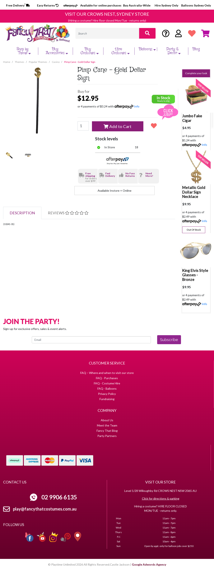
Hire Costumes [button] (121, 51)
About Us (107, 420)
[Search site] (147, 33)
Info (136, 106)
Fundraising (107, 399)
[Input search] (107, 33)
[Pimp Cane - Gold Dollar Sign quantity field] (83, 126)
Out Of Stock (194, 229)
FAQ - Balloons (107, 388)
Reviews (68, 213)
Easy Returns (48, 5)
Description (22, 213)
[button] (154, 125)
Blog (196, 49)
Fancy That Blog (107, 430)
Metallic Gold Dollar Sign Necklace (193, 192)
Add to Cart (117, 126)
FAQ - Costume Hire (107, 383)
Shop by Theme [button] (24, 51)
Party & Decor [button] (174, 51)
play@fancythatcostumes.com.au (44, 508)
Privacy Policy (107, 394)
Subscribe (169, 339)
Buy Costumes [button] (90, 51)
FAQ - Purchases (107, 378)
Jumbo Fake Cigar (192, 118)
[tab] (22, 213)
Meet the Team (107, 425)
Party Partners (107, 436)
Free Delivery (18, 5)
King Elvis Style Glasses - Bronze (195, 275)
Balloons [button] (148, 49)
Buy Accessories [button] (57, 51)
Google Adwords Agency (149, 564)
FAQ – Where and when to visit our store (107, 373)
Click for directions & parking (160, 498)
